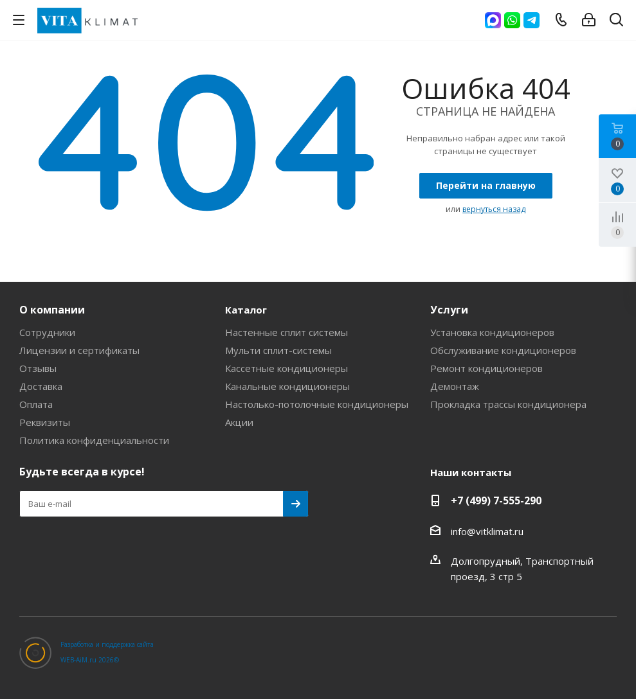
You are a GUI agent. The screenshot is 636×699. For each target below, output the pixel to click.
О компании (52, 310)
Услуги (449, 310)
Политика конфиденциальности (94, 440)
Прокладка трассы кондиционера (508, 404)
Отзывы (38, 368)
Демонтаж (454, 386)
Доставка (40, 386)
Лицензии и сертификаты (79, 350)
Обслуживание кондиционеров (503, 350)
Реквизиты (44, 422)
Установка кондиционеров (492, 332)
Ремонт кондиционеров (486, 368)
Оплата (36, 404)
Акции (239, 422)
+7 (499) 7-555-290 (496, 500)
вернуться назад (493, 209)
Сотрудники (47, 332)
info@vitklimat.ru (487, 531)
